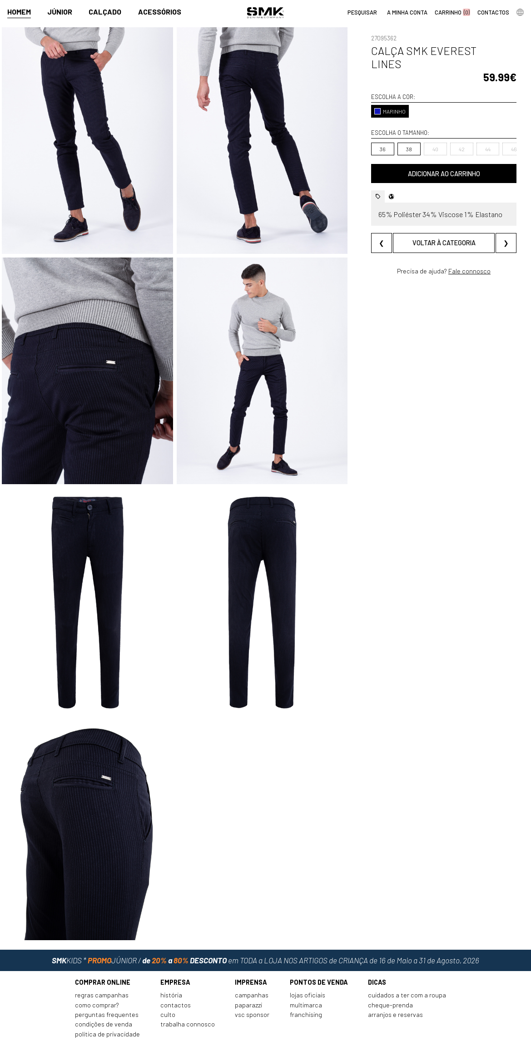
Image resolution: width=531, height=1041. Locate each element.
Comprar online (102, 949)
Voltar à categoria (436, 229)
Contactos (175, 972)
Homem (19, 12)
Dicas (377, 949)
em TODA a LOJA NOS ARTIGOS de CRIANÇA (265, 924)
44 (473, 136)
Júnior (59, 12)
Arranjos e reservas (395, 981)
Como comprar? (97, 972)
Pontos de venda (319, 949)
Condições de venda (103, 991)
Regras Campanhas (102, 962)
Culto (167, 981)
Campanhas (251, 962)
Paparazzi (248, 972)
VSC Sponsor (252, 981)
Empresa (175, 949)
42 (448, 136)
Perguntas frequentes (107, 981)
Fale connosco (463, 258)
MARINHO (376, 98)
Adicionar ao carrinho (437, 160)
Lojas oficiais (307, 962)
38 (395, 136)
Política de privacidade (107, 1001)
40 (421, 136)
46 (500, 136)
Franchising (306, 981)
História (171, 962)
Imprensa (251, 949)
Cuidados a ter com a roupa (407, 962)
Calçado (105, 12)
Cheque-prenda (390, 972)
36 (369, 136)
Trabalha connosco (187, 991)
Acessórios (159, 12)
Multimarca (306, 972)
